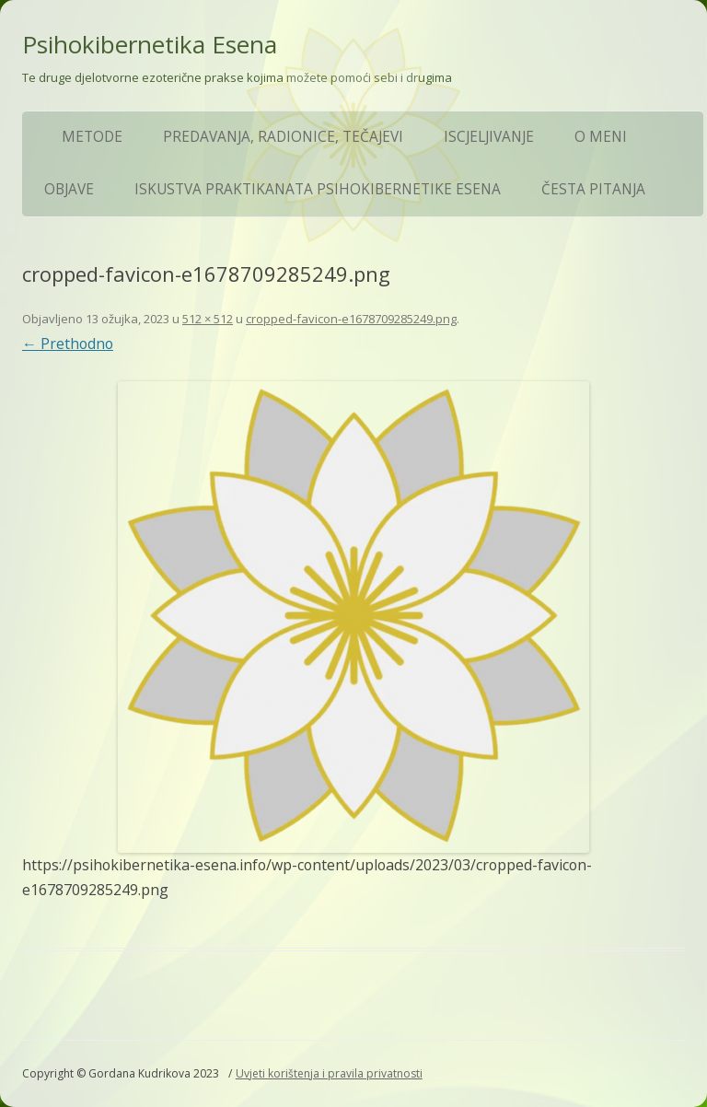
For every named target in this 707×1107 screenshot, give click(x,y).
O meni (600, 136)
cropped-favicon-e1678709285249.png (351, 318)
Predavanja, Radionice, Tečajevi (283, 136)
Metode (92, 136)
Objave (69, 189)
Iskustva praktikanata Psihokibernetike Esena (317, 189)
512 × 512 (207, 318)
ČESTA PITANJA (593, 189)
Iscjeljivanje (489, 136)
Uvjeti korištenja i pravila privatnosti (329, 1073)
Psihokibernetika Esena (149, 44)
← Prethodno (67, 343)
